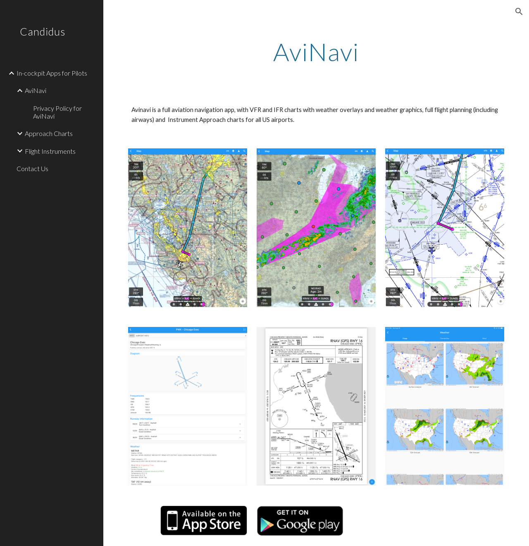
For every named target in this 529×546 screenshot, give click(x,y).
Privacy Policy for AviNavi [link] (57, 112)
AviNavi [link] (35, 90)
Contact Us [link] (32, 168)
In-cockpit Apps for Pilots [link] (52, 73)
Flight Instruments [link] (50, 151)
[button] (519, 11)
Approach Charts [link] (49, 133)
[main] (316, 52)
